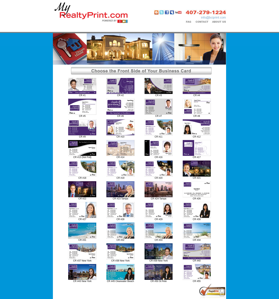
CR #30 (197, 219)
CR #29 (159, 219)
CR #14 (120, 157)
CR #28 (120, 219)
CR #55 (197, 281)
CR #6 (120, 116)
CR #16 (159, 157)
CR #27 (82, 219)
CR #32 (120, 240)
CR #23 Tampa (120, 198)
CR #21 (197, 178)
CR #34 (197, 240)
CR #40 (197, 260)
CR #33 (159, 240)
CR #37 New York (82, 260)
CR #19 (120, 178)
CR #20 (159, 178)
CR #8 (196, 116)
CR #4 (196, 95)
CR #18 (82, 178)
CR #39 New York (158, 260)
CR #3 (158, 95)
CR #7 (158, 116)
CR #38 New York (120, 260)
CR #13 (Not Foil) (82, 157)
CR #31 (82, 240)
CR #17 (197, 157)
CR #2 (120, 95)
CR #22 (82, 198)
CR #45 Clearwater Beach (120, 281)
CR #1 (82, 95)
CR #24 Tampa (158, 198)
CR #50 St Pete (159, 281)
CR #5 (82, 116)
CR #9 (82, 136)
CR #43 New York (82, 281)
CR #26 (197, 198)
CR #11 (159, 136)
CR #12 (197, 136)
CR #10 (120, 136)
